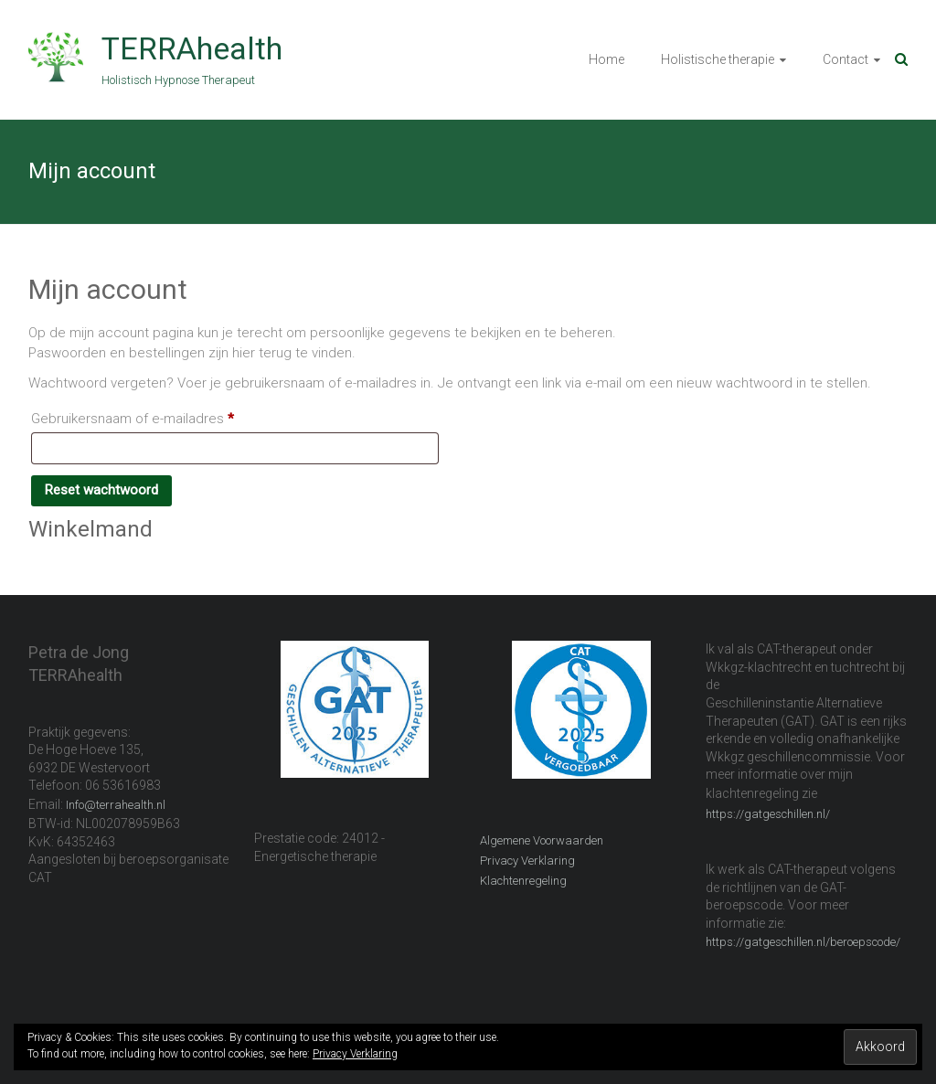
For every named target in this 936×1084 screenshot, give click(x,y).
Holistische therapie (717, 59)
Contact (845, 59)
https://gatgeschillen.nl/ (768, 814)
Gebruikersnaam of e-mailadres (154, 416)
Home (606, 59)
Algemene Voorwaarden (541, 840)
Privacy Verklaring (527, 860)
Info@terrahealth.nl (115, 805)
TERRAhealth (191, 48)
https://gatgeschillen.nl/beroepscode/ (803, 942)
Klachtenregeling (523, 880)
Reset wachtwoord (101, 490)
